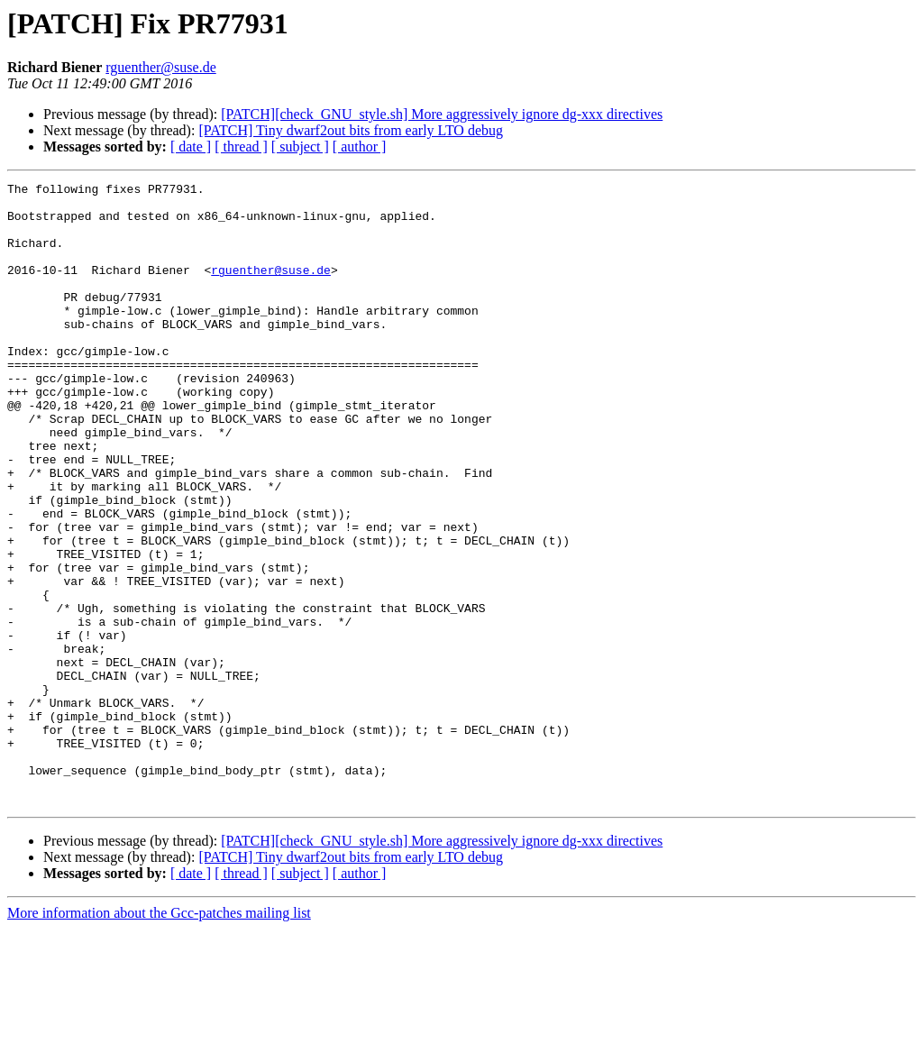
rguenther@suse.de (160, 67)
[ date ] (190, 146)
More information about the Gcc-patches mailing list (159, 1037)
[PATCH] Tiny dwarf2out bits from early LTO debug (350, 130)
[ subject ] (300, 146)
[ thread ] (241, 146)
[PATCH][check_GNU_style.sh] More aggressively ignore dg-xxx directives (442, 114)
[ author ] (360, 146)
